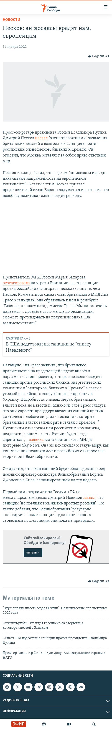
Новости (11, 20)
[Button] (98, 56)
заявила (36, 440)
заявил (89, 498)
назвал (41, 138)
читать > (32, 552)
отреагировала (16, 283)
